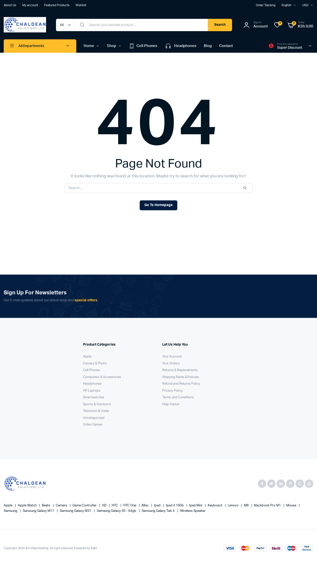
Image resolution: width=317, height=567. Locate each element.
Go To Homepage (158, 205)
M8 (246, 505)
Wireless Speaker (193, 511)
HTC (115, 505)
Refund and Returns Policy (181, 383)
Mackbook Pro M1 (268, 505)
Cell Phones (143, 46)
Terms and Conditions (178, 397)
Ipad (157, 505)
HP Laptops (91, 390)
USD (305, 5)
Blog (208, 46)
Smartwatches (93, 397)
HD (104, 505)
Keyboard (215, 505)
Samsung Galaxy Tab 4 (158, 511)
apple (8, 505)
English (286, 5)
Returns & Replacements (180, 370)
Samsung (11, 511)
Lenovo (233, 505)
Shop (111, 46)
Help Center (171, 404)
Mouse (291, 505)
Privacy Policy (172, 390)
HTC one (130, 505)
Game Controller (85, 505)
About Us (10, 5)
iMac (145, 505)
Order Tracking (266, 5)
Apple (87, 356)
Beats (46, 505)
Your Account (172, 356)
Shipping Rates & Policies (180, 377)
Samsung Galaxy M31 (76, 511)
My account (30, 5)
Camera (62, 505)
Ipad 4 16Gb (175, 505)
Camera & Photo (95, 363)
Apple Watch (27, 505)
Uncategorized (94, 418)
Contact (226, 46)
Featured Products (56, 5)
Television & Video (96, 411)
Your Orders (171, 363)
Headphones (180, 46)
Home (89, 46)
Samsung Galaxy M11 (39, 511)
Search (220, 24)
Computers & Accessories (102, 377)
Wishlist (81, 5)
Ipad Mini (196, 505)
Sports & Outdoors (97, 404)
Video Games (93, 424)
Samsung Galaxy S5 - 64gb (117, 511)
